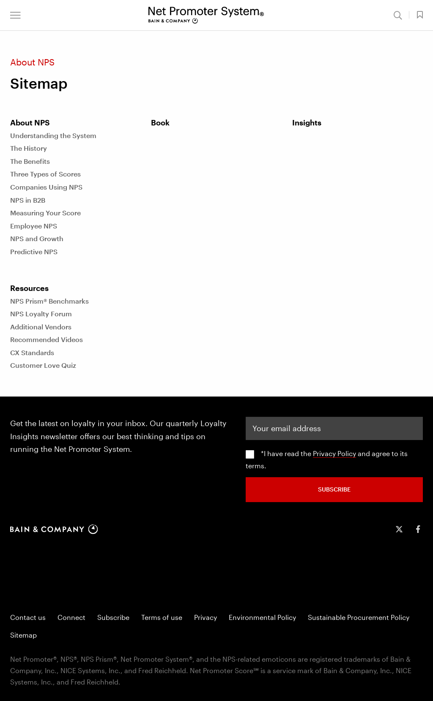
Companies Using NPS (46, 187)
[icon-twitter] (399, 529)
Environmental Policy (262, 617)
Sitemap (23, 635)
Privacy (205, 617)
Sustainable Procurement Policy (358, 617)
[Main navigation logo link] (206, 15)
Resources (29, 288)
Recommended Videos (46, 339)
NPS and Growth (36, 238)
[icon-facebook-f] (418, 529)
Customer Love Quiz (43, 365)
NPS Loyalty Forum (41, 314)
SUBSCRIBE (334, 489)
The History (28, 148)
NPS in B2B (27, 200)
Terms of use (161, 617)
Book (160, 122)
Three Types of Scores (45, 174)
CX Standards (32, 352)
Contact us (28, 617)
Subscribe (113, 617)
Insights (306, 122)
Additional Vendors (40, 327)
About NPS (30, 122)
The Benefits (30, 161)
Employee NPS (33, 226)
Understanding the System (53, 135)
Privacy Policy (334, 453)
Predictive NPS (34, 251)
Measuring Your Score (45, 213)
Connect (71, 617)
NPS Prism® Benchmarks (49, 301)
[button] (15, 15)
